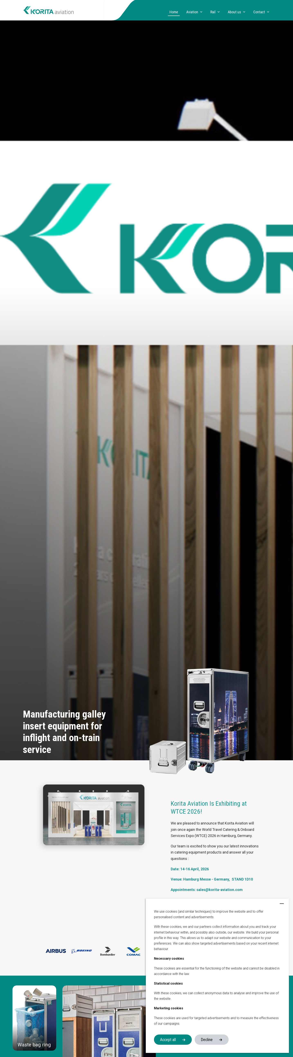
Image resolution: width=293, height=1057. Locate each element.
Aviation (192, 12)
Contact (259, 12)
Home (174, 12)
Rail (213, 12)
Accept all (168, 1039)
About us (234, 12)
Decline (207, 1039)
